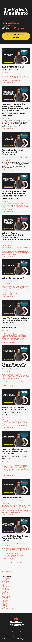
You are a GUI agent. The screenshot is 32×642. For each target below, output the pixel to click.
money (14, 157)
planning (10, 69)
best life (4, 69)
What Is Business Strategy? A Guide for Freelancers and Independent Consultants (16, 236)
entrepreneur (5, 368)
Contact (23, 636)
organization (6, 596)
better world (6, 581)
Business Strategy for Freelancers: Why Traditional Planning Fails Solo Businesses (16, 107)
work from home (7, 608)
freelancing (5, 589)
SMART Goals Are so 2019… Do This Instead (14, 409)
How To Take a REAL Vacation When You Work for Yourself (16, 451)
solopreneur (6, 603)
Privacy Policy (10, 636)
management (6, 590)
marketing (15, 113)
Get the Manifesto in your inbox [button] (16, 36)
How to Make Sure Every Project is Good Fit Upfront (15, 538)
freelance (9, 113)
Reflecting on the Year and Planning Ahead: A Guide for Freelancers (14, 194)
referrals (5, 600)
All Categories (6, 578)
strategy (16, 69)
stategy (4, 604)
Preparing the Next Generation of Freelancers (12, 152)
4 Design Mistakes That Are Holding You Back (14, 365)
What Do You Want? (13, 278)
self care (4, 458)
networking (22, 113)
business (5, 582)
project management (7, 327)
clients (3, 113)
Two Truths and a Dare (14, 67)
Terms (17, 636)
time (15, 327)
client (3, 584)
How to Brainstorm (12, 497)
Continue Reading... (8, 82)
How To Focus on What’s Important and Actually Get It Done (15, 320)
